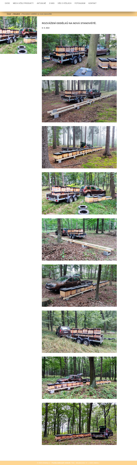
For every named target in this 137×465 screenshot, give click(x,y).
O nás (51, 3)
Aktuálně (41, 3)
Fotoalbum (80, 3)
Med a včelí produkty (23, 3)
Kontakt (92, 3)
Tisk (72, 463)
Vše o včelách (64, 3)
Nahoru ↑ (97, 463)
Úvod (7, 3)
